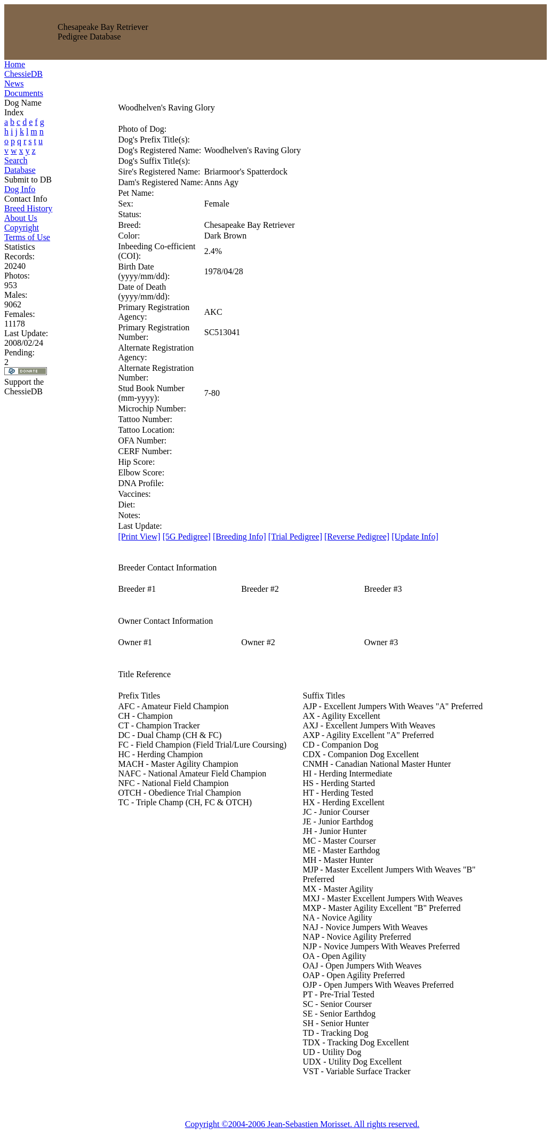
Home (14, 64)
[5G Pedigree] (187, 536)
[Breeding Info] (239, 536)
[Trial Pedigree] (295, 536)
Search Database (20, 165)
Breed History (28, 208)
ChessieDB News (23, 78)
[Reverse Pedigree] (356, 536)
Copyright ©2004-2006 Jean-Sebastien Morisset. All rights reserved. (302, 1124)
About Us (20, 218)
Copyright (21, 227)
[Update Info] (415, 536)
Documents (23, 93)
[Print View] (139, 536)
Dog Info (19, 189)
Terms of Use (27, 237)
